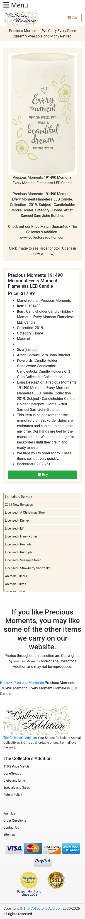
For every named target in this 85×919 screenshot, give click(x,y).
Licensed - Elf (14, 528)
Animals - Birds (15, 584)
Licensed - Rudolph (18, 552)
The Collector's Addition (20, 738)
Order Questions (14, 820)
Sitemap (9, 834)
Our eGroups (12, 773)
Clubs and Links (14, 780)
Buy (42, 475)
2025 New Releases (19, 504)
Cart (73, 18)
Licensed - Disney (17, 520)
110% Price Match (16, 766)
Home (5, 683)
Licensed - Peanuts (18, 544)
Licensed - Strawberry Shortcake (27, 568)
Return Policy (12, 794)
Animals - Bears (16, 576)
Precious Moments (26, 661)
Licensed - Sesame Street (23, 560)
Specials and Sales (16, 787)
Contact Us (11, 827)
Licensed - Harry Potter (21, 536)
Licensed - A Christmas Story (25, 512)
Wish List (9, 813)
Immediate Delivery (18, 496)
